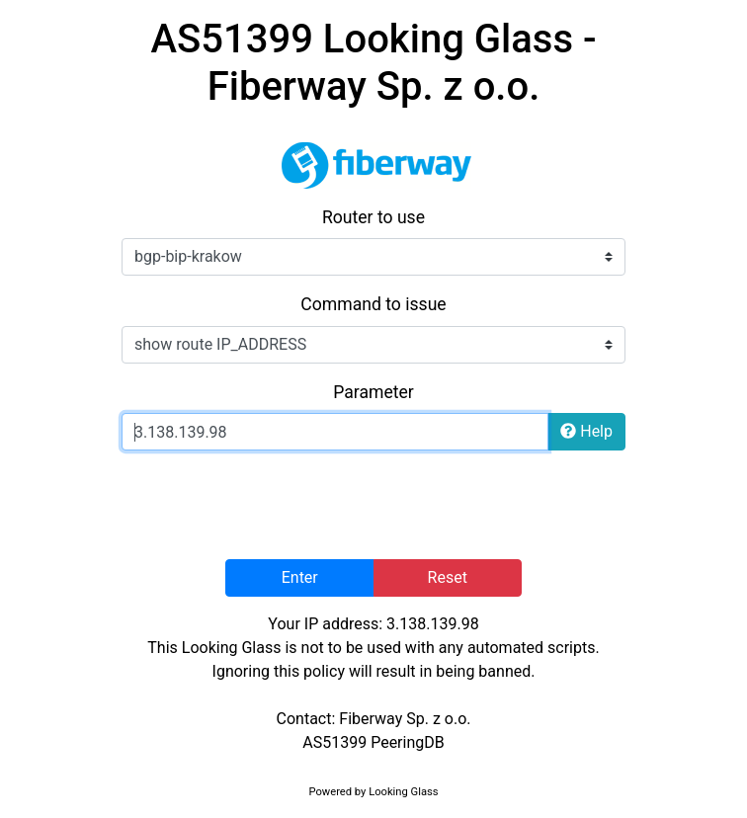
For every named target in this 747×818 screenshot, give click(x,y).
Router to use (373, 217)
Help (586, 431)
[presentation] (373, 504)
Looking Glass (403, 791)
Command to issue (373, 304)
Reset (447, 577)
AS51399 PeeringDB (373, 742)
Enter (300, 577)
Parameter (373, 392)
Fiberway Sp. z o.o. (404, 718)
